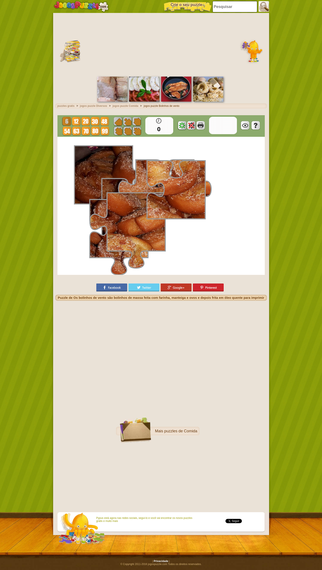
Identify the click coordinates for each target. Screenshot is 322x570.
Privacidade (161, 561)
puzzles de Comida (180, 431)
